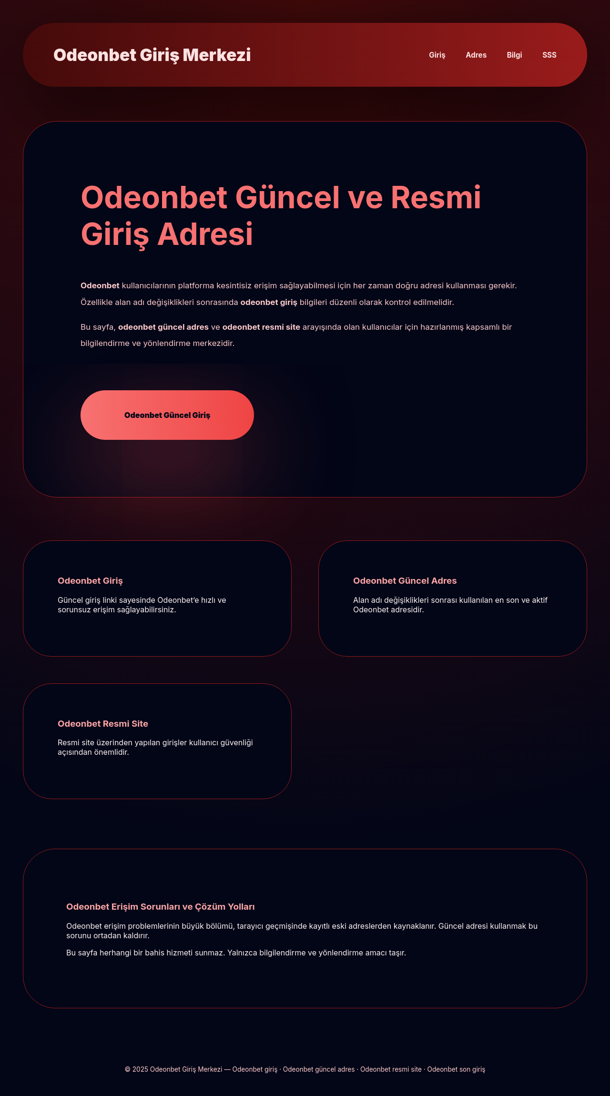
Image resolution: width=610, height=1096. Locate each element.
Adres (476, 55)
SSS (549, 55)
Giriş (437, 55)
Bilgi (514, 55)
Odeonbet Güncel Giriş (167, 415)
